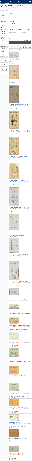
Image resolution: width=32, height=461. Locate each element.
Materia (2, 51)
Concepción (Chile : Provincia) (4, 46)
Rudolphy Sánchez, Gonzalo (4, 15)
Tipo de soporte (2, 72)
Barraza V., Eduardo (4, 22)
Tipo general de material (23, 32)
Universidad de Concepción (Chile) (4, 31)
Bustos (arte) (4, 67)
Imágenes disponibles (19, 29)
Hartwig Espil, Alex (4, 14)
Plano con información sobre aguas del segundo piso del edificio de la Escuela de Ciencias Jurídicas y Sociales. (19, 254)
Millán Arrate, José (4, 18)
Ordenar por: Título (21, 47)
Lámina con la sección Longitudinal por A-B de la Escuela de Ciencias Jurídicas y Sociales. (19, 325)
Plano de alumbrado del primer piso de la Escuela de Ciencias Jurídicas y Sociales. (19, 207)
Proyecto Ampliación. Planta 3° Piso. (15, 79)
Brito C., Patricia (4, 25)
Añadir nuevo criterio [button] (12, 21)
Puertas (4, 65)
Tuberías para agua (4, 64)
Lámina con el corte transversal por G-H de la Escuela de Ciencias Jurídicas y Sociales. (19, 357)
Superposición (26, 40)
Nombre (2, 27)
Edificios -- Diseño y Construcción (4, 56)
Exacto (30, 40)
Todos (1, 10)
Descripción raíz (11, 24)
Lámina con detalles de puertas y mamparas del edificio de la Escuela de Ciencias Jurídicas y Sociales (19, 407)
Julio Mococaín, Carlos (4, 21)
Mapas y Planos (13, 82)
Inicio (9, 38)
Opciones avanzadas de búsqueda (15, 9)
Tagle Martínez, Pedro (4, 20)
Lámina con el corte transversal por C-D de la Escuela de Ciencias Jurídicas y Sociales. (19, 392)
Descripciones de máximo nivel (13, 35)
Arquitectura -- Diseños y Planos (4, 54)
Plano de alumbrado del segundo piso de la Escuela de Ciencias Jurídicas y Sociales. (19, 180)
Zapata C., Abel (4, 17)
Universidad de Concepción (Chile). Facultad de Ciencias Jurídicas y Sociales (4, 33)
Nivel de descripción (11, 29)
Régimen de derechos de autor (12, 32)
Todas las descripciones (20, 35)
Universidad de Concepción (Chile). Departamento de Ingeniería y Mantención (4, 37)
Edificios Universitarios (4, 59)
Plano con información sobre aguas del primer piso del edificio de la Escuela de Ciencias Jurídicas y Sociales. (19, 281)
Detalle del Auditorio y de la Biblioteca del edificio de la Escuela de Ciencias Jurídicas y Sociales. (19, 438)
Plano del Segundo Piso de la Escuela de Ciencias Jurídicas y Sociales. (19, 130)
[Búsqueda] (20, 13)
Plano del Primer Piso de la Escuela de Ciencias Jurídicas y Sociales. (19, 156)
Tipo (2, 69)
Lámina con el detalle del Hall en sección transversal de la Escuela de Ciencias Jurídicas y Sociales (19, 341)
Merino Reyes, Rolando (4, 40)
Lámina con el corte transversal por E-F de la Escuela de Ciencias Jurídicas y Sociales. (19, 375)
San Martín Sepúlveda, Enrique (4, 12)
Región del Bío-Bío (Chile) (4, 48)
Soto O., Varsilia (4, 24)
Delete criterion (20, 18)
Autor (2, 9)
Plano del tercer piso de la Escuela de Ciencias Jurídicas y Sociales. (19, 104)
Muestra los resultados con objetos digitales (25, 49)
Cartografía (4, 63)
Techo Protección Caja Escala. (14, 59)
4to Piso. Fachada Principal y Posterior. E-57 (16, 453)
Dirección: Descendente (28, 47)
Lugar (2, 43)
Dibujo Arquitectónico (4, 60)
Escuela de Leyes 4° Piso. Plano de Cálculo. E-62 (17, 422)
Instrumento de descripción (27, 29)
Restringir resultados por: (4, 6)
